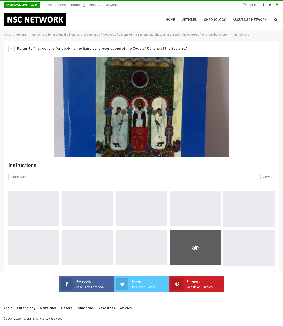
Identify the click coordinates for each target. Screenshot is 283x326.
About (8, 308)
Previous (19, 177)
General (67, 308)
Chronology (77, 5)
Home (48, 5)
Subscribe (86, 308)
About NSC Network (103, 5)
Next (267, 177)
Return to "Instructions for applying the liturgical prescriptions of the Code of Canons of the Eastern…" (97, 48)
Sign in (249, 5)
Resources (106, 308)
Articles (60, 5)
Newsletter (48, 308)
